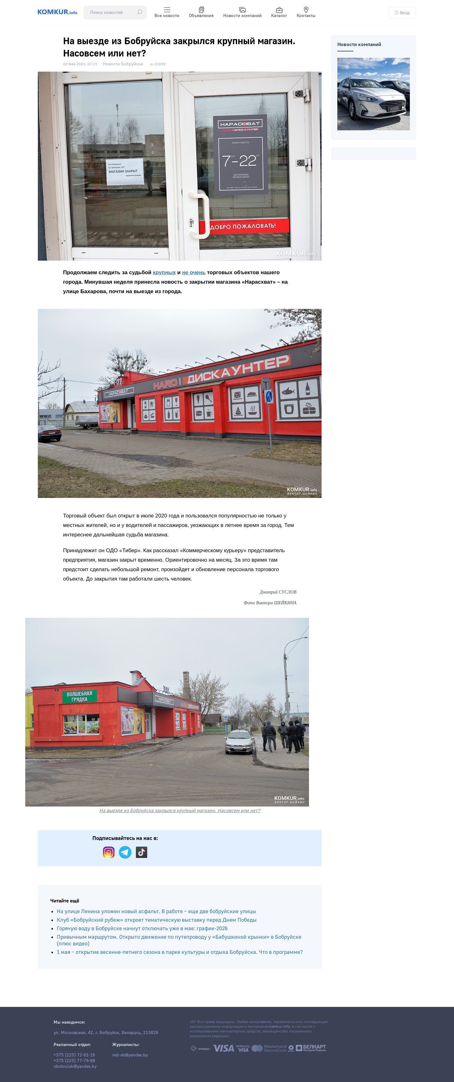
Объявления (201, 13)
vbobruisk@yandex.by (75, 1066)
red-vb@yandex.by (130, 1055)
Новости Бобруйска (123, 64)
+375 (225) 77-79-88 (74, 1061)
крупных (164, 272)
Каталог (279, 13)
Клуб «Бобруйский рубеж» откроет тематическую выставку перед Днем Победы (157, 920)
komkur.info (279, 1026)
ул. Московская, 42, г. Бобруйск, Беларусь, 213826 (106, 1033)
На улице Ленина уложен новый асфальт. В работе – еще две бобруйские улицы (156, 911)
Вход (402, 12)
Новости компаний (242, 13)
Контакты (306, 13)
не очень (194, 272)
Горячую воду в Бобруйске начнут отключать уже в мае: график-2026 (142, 928)
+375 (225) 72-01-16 (74, 1055)
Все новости (166, 13)
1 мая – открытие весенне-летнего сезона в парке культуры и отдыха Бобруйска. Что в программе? (180, 952)
